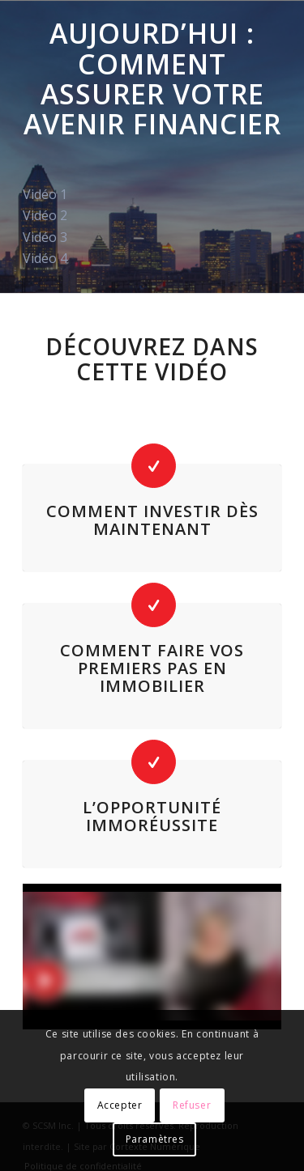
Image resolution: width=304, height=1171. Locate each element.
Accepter (120, 1105)
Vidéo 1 (45, 194)
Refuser (192, 1105)
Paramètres (155, 1139)
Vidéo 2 (45, 215)
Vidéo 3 (45, 237)
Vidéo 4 (45, 258)
